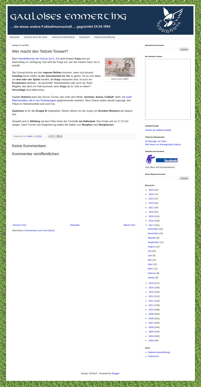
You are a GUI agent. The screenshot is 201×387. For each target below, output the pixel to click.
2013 (151, 296)
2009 (151, 314)
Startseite (74, 225)
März (151, 268)
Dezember (153, 229)
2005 (151, 331)
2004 (151, 336)
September (154, 242)
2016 (151, 283)
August (152, 246)
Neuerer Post (19, 225)
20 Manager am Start (155, 141)
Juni (150, 255)
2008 (151, 318)
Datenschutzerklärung (104, 37)
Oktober (152, 238)
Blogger (115, 373)
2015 (151, 287)
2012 (151, 300)
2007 (151, 322)
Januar (151, 277)
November (153, 233)
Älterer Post (129, 225)
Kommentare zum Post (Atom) (39, 230)
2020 (151, 212)
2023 (151, 198)
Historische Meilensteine (63, 37)
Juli (150, 251)
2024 (151, 194)
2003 (151, 340)
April (150, 264)
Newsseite (14, 37)
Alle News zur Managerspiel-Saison (163, 144)
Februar (152, 273)
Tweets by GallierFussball (158, 130)
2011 (151, 305)
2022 (151, 203)
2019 (151, 216)
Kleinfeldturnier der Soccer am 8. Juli (39, 58)
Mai (150, 260)
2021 (151, 207)
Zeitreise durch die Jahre (35, 37)
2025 (151, 190)
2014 (151, 292)
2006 (151, 327)
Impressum (84, 37)
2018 (151, 220)
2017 (151, 225)
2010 (151, 309)
